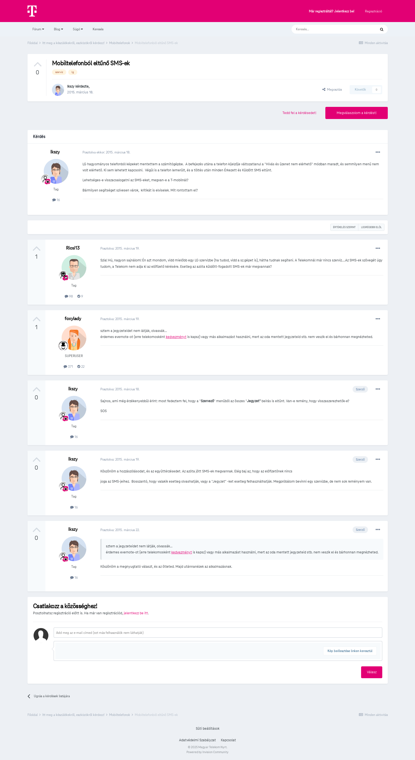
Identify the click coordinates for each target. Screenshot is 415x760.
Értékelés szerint (344, 227)
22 (80, 366)
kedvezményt (176, 337)
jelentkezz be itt (136, 613)
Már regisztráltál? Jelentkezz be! (331, 11)
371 (68, 366)
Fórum (38, 29)
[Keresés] (328, 29)
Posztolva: (119, 248)
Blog (58, 29)
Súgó (78, 29)
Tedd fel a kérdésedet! (299, 113)
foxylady (73, 318)
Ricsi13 (72, 248)
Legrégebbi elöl (371, 227)
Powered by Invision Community (207, 752)
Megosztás (332, 89)
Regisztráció (373, 11)
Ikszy (71, 86)
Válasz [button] (371, 672)
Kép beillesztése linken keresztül (350, 651)
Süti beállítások (207, 728)
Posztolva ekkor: (106, 152)
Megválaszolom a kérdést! (356, 113)
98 (69, 296)
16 (56, 200)
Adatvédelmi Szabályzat (197, 740)
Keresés (98, 29)
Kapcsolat (228, 740)
